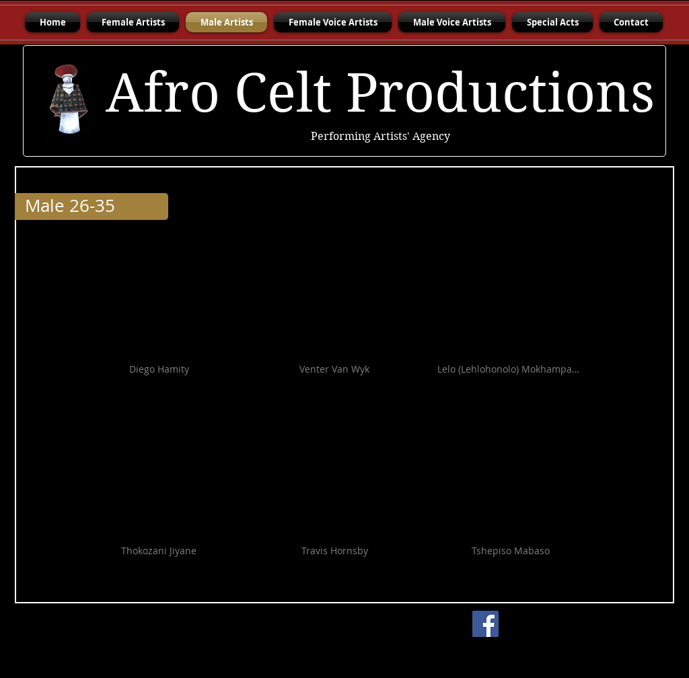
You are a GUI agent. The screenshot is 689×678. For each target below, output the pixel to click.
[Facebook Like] (590, 624)
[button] (159, 322)
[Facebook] (485, 624)
